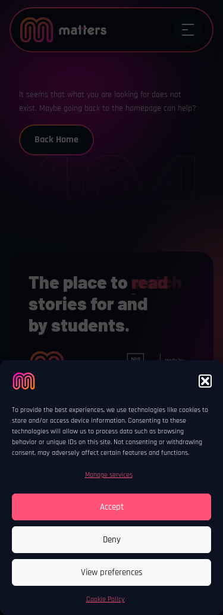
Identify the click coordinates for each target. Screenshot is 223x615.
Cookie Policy (105, 599)
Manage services (109, 474)
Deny (112, 539)
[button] (205, 381)
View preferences (112, 572)
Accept (112, 507)
